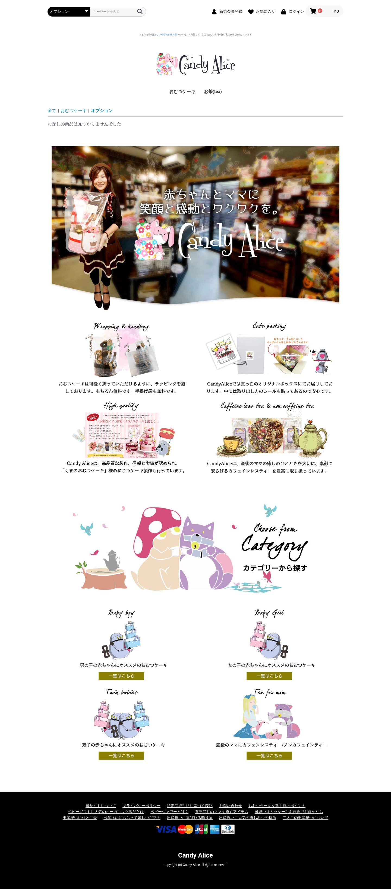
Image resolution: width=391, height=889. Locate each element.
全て (52, 110)
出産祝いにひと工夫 (80, 817)
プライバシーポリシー (141, 806)
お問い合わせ (230, 806)
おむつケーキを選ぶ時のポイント (276, 806)
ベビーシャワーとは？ (169, 812)
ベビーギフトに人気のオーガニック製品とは (106, 812)
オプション (102, 110)
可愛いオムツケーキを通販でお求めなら (289, 812)
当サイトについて (101, 806)
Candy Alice (195, 855)
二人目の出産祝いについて (305, 817)
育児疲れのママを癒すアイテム (221, 812)
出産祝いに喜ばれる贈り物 (190, 817)
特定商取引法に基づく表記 (190, 806)
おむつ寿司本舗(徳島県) (166, 34)
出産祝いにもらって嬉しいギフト (131, 817)
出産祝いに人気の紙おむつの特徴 (247, 817)
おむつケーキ (182, 91)
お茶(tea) (213, 91)
